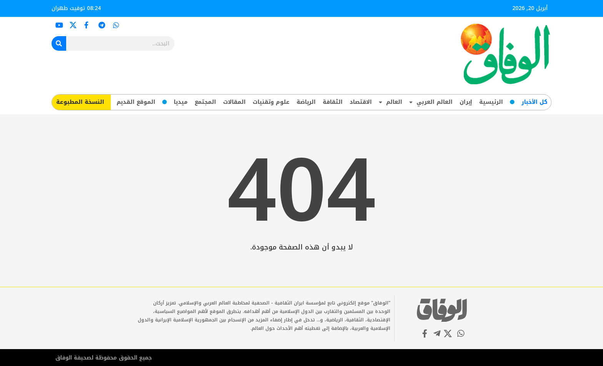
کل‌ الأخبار (534, 102)
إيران (466, 102)
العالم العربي (431, 102)
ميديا (181, 102)
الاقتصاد (361, 102)
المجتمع (205, 102)
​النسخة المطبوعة (80, 102)
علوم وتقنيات (271, 102)
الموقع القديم (136, 102)
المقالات (234, 102)
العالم (390, 102)
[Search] (59, 43)
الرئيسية (491, 102)
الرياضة (306, 102)
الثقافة (333, 102)
